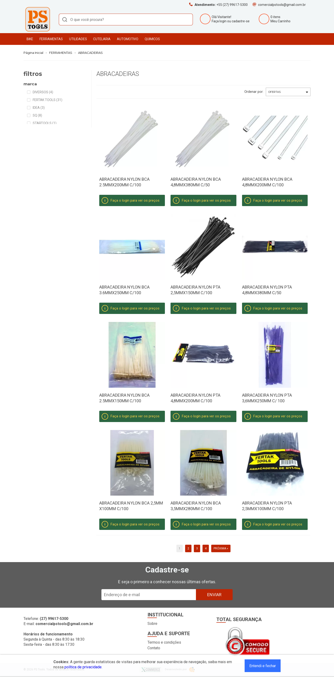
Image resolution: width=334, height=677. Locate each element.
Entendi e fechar (262, 666)
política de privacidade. (83, 667)
